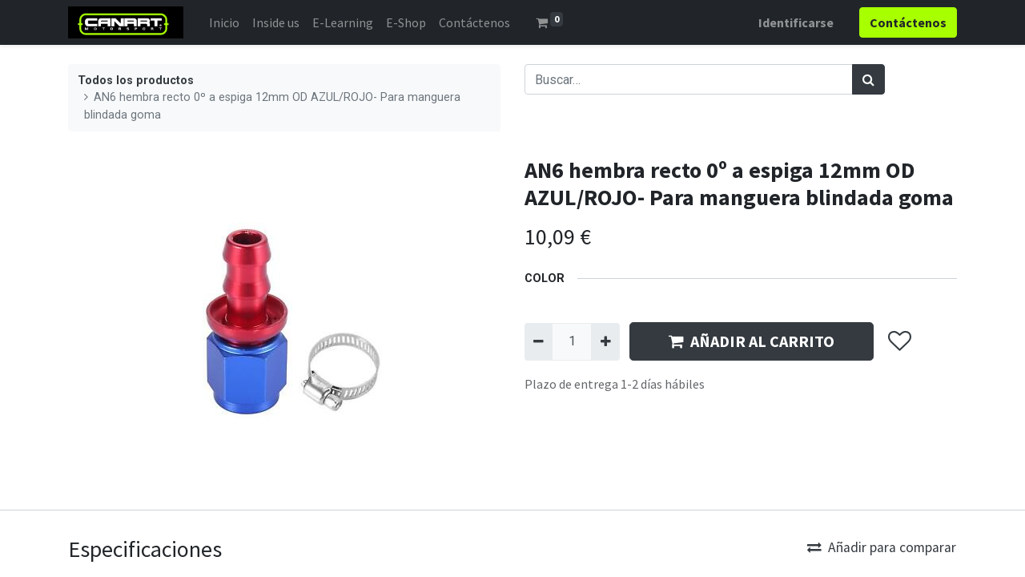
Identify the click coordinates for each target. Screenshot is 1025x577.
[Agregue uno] (605, 341)
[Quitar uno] (539, 341)
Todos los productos (136, 80)
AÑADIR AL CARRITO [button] (751, 341)
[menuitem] (224, 22)
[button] (899, 342)
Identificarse (796, 22)
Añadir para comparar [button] (881, 547)
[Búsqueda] (868, 79)
